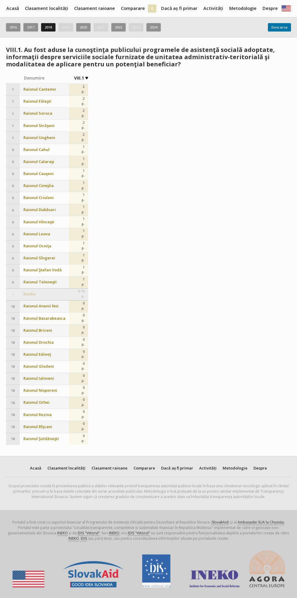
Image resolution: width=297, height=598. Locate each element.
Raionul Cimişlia (38, 185)
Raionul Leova (36, 234)
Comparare (133, 8)
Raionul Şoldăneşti (41, 438)
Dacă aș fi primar (179, 8)
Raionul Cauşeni (38, 173)
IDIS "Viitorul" (89, 533)
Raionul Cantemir (39, 89)
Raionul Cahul (36, 149)
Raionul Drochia (38, 342)
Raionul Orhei (36, 402)
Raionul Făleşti (37, 101)
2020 (83, 27)
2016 (13, 27)
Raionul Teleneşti (40, 282)
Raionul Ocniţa (37, 246)
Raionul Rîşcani (37, 426)
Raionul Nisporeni (40, 390)
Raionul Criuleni (38, 197)
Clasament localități (46, 8)
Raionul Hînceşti (38, 222)
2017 (30, 27)
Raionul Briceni (37, 330)
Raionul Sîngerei (39, 258)
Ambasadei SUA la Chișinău (261, 522)
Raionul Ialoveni (38, 378)
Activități (213, 8)
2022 (118, 27)
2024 (153, 27)
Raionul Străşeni (39, 125)
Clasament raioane (94, 8)
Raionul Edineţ (37, 354)
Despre (270, 8)
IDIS (84, 538)
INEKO (62, 533)
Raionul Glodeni (38, 366)
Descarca (279, 27)
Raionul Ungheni (39, 137)
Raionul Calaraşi (38, 161)
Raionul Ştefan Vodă (42, 270)
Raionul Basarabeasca (44, 318)
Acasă (12, 8)
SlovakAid (220, 522)
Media (29, 294)
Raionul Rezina (37, 414)
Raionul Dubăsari (39, 209)
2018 (48, 27)
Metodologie (242, 8)
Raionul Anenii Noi (40, 306)
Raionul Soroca (37, 113)
